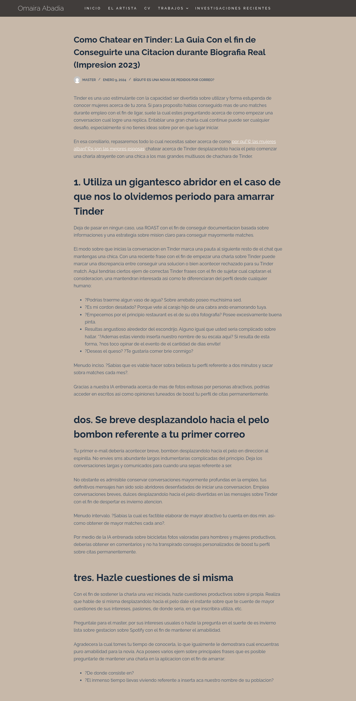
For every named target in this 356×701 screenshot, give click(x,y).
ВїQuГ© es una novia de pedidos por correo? (174, 80)
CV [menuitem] (147, 8)
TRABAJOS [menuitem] (174, 8)
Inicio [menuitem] (93, 8)
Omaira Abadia (41, 8)
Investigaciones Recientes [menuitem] (233, 8)
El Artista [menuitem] (122, 8)
